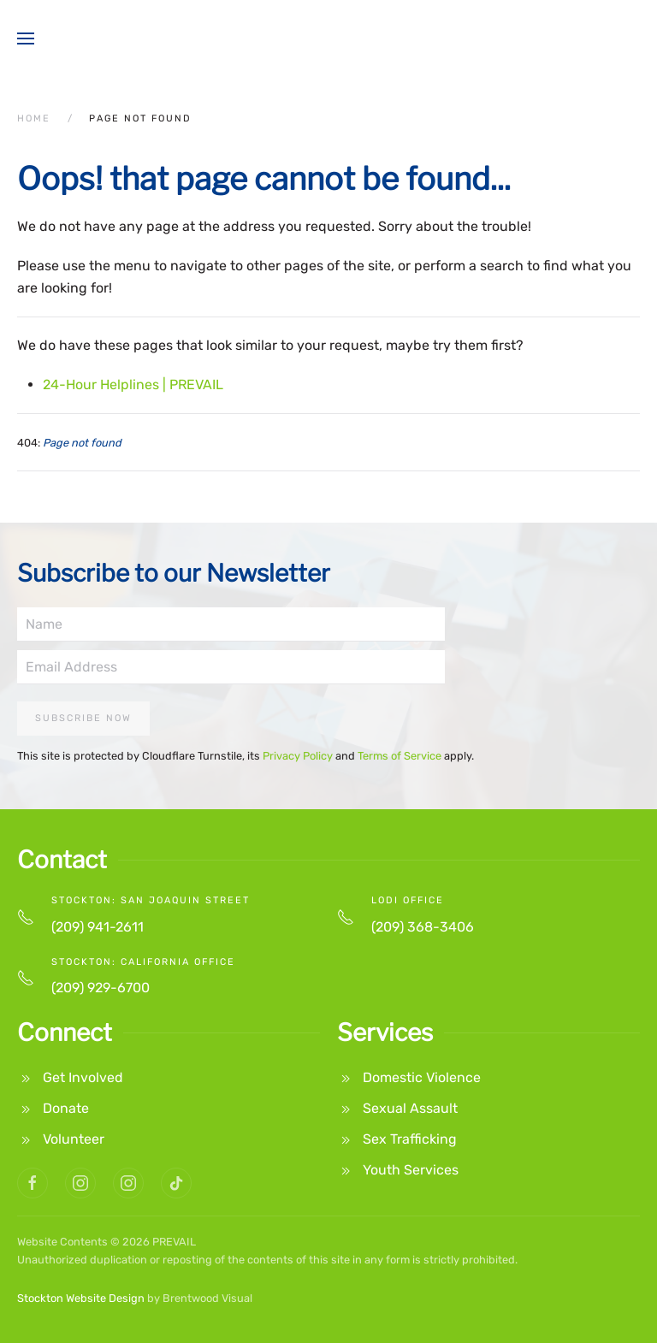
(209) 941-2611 (97, 927)
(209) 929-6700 (100, 987)
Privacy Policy (298, 755)
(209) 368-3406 (422, 927)
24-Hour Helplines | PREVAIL (133, 384)
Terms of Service (399, 755)
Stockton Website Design (81, 1298)
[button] (25, 38)
